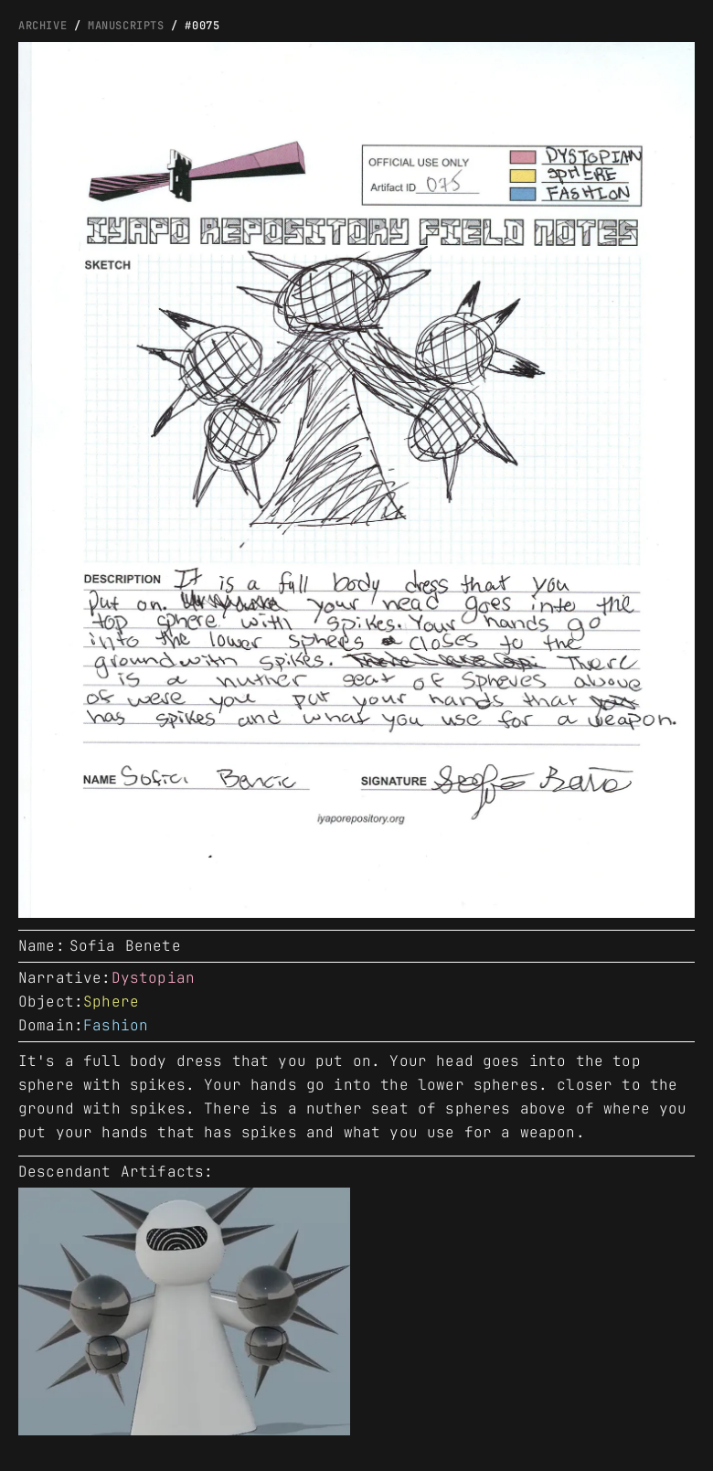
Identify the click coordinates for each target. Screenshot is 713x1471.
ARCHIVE (42, 25)
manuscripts (126, 25)
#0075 (202, 25)
